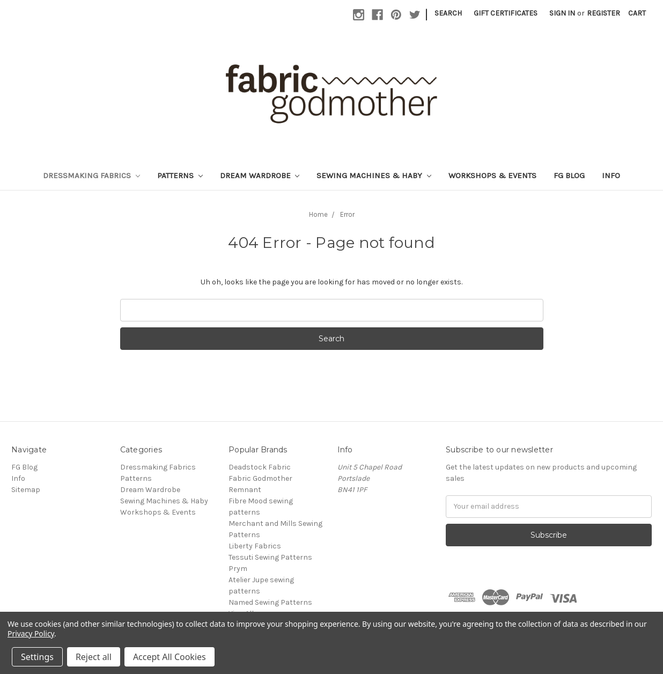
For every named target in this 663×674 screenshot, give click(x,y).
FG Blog (569, 175)
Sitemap (25, 489)
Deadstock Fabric (260, 467)
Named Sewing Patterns (270, 602)
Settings (37, 657)
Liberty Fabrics (255, 546)
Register (603, 13)
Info (611, 175)
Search (448, 13)
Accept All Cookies (169, 657)
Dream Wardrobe (260, 175)
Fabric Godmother (260, 478)
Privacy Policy (31, 633)
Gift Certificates (505, 13)
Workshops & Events (492, 175)
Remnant (245, 489)
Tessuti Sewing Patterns (270, 557)
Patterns (180, 175)
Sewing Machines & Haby (373, 175)
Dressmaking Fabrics (91, 175)
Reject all (94, 657)
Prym (238, 568)
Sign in (562, 13)
